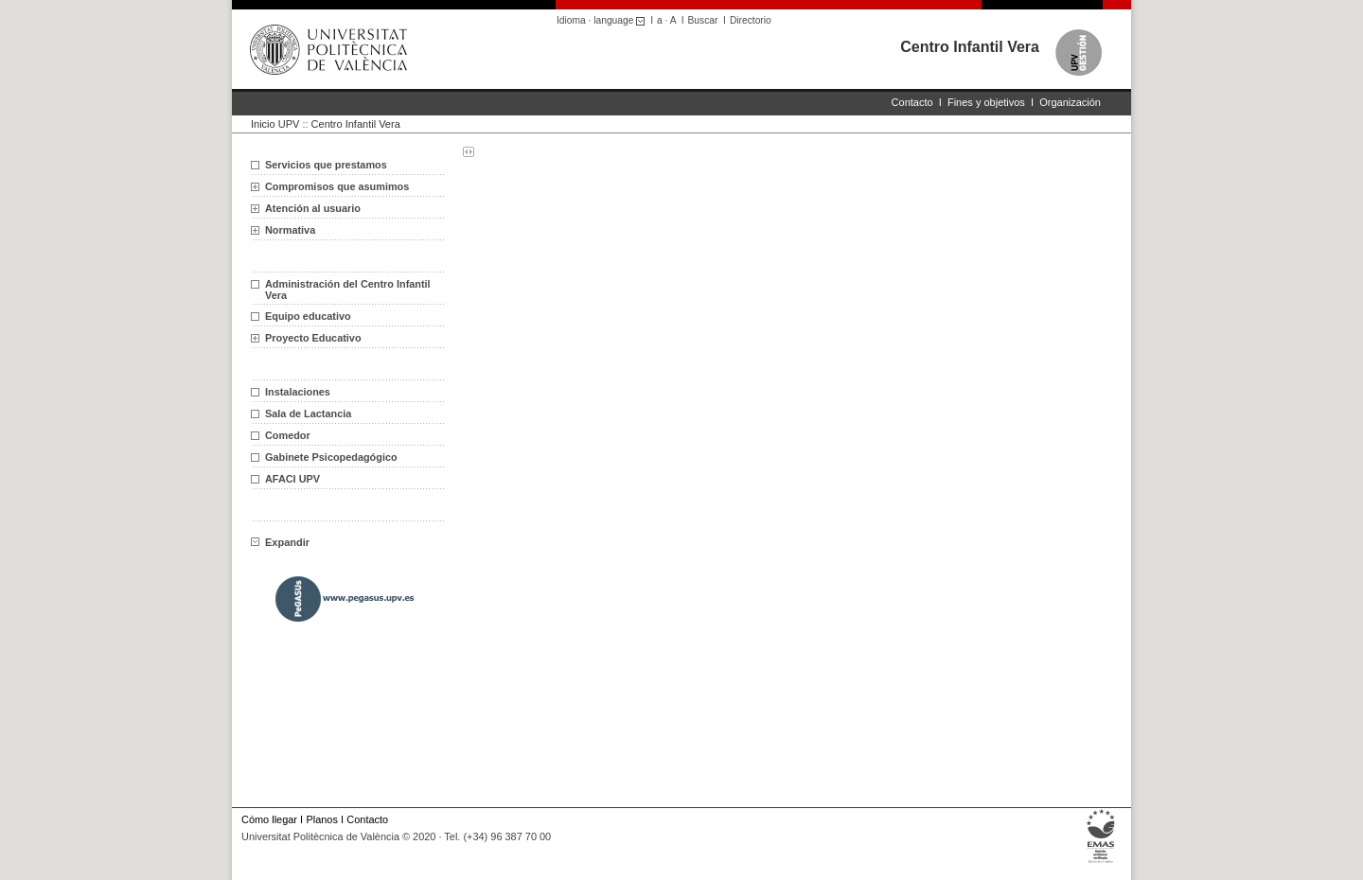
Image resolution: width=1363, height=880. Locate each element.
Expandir (280, 542)
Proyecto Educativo (313, 337)
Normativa (290, 230)
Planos (321, 819)
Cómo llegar (269, 819)
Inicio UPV (275, 124)
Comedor (287, 435)
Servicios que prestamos (326, 164)
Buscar (703, 20)
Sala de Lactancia (308, 413)
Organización (1070, 102)
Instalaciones (297, 391)
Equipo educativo (308, 316)
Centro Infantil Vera (969, 47)
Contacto (912, 102)
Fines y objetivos (986, 102)
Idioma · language (603, 20)
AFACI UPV (292, 478)
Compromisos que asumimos (337, 186)
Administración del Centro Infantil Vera (348, 289)
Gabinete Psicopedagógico (331, 457)
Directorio (750, 20)
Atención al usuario (313, 208)
